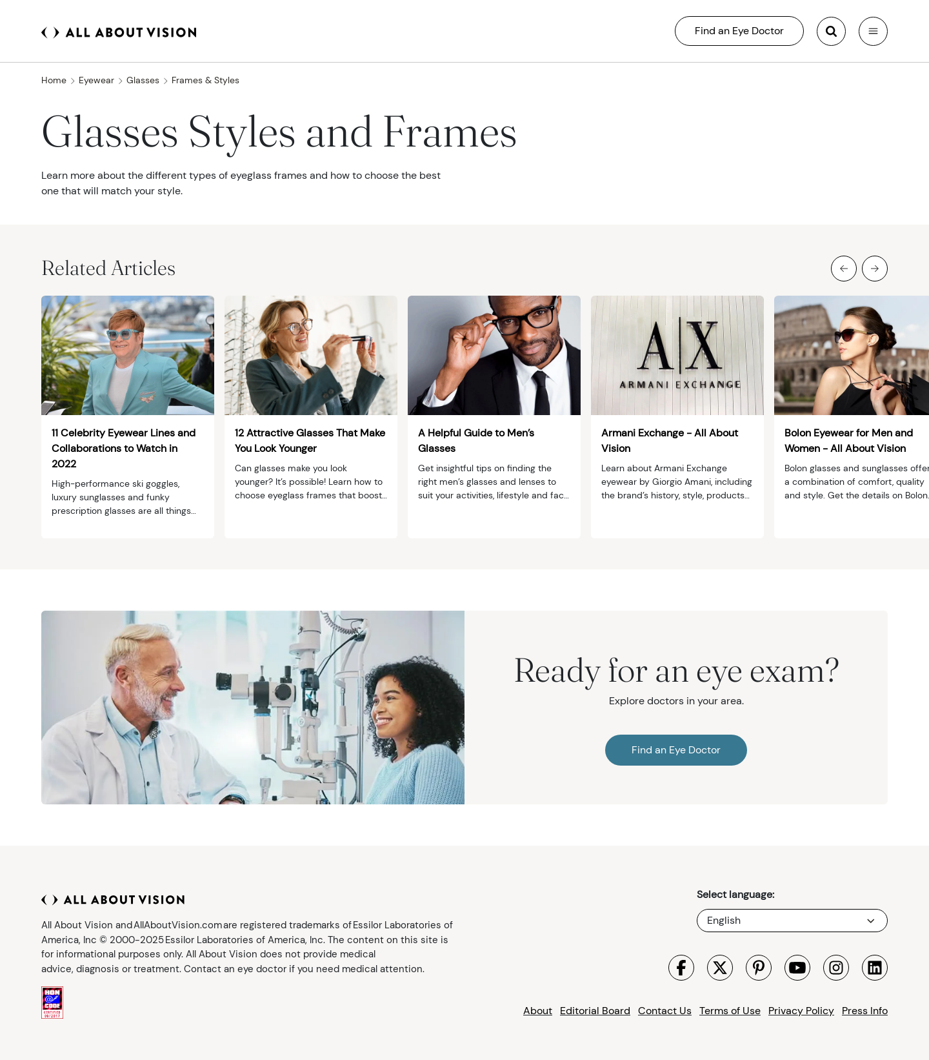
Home (58, 80)
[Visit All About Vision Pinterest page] (759, 968)
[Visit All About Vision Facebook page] (681, 968)
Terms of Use (730, 1010)
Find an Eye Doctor (676, 750)
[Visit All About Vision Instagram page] (836, 968)
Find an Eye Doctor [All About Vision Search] (739, 30)
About (537, 1010)
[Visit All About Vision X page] (720, 968)
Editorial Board (595, 1010)
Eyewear (101, 80)
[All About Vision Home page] (118, 31)
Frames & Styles (205, 80)
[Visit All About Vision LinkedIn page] (875, 968)
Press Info (865, 1010)
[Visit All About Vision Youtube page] (797, 968)
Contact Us (665, 1010)
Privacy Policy (801, 1010)
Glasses (147, 80)
